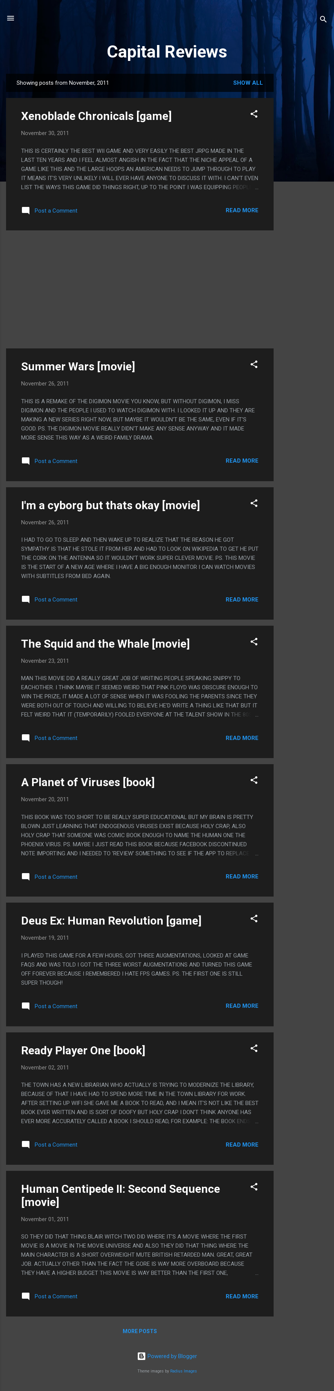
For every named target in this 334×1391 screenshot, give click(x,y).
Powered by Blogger (167, 1356)
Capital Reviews (167, 52)
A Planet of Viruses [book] (88, 782)
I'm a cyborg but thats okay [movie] (110, 505)
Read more (242, 210)
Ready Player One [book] (83, 1050)
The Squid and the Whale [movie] (105, 643)
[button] (254, 115)
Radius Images (183, 1371)
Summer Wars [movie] (78, 366)
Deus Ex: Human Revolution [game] (111, 920)
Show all (248, 82)
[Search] (323, 20)
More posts (140, 1331)
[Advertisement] (304, 187)
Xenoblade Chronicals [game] (96, 116)
